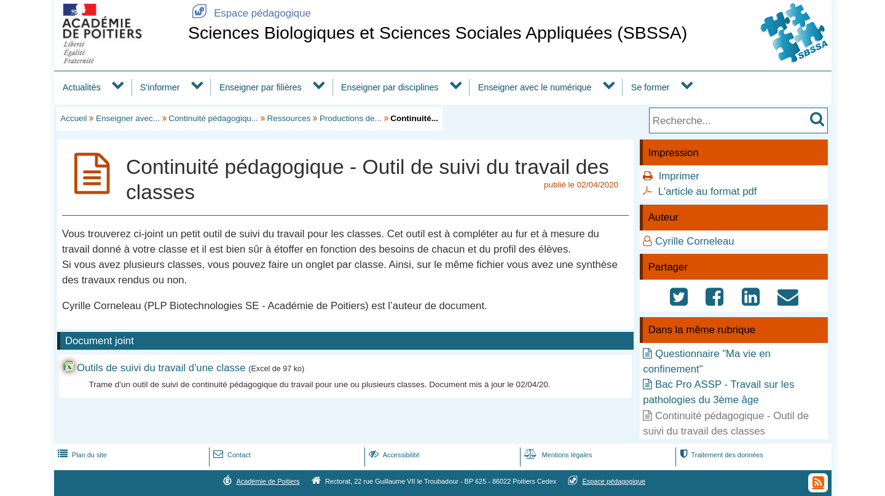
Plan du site (81, 455)
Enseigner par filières (260, 87)
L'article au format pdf (707, 191)
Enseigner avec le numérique (535, 87)
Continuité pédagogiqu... (213, 118)
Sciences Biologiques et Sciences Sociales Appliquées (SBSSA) (437, 32)
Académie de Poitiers (267, 481)
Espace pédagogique (249, 13)
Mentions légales (557, 455)
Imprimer (679, 176)
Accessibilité (393, 455)
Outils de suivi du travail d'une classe (161, 368)
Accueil (73, 118)
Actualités (82, 87)
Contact (231, 455)
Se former (650, 87)
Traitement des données (720, 455)
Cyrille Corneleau (694, 241)
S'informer (160, 87)
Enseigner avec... (128, 118)
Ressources (289, 118)
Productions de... (351, 118)
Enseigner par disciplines (390, 87)
